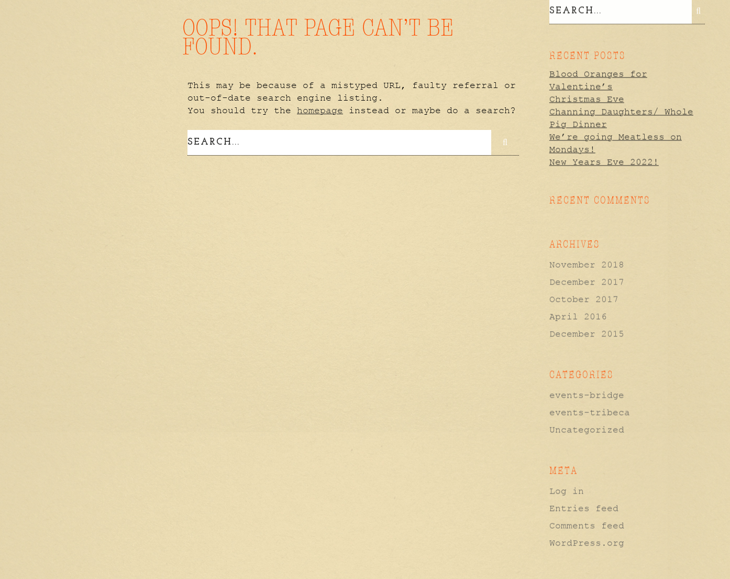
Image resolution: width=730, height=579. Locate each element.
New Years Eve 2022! (604, 161)
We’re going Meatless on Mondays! (615, 142)
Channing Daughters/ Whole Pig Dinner (621, 117)
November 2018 (586, 264)
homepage (320, 110)
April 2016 (578, 316)
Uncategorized (586, 429)
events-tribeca (589, 412)
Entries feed (583, 507)
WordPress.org (586, 542)
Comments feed (586, 525)
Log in (566, 490)
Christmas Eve (586, 98)
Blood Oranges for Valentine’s (598, 79)
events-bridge (586, 394)
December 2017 (586, 281)
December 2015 (586, 333)
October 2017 (583, 298)
